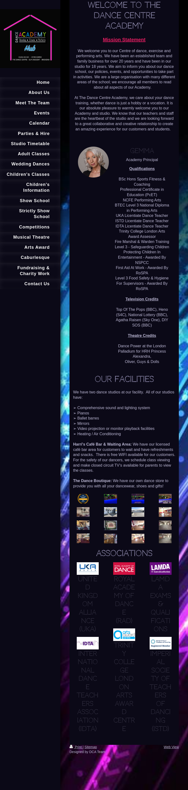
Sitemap (90, 747)
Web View (171, 747)
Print (76, 747)
